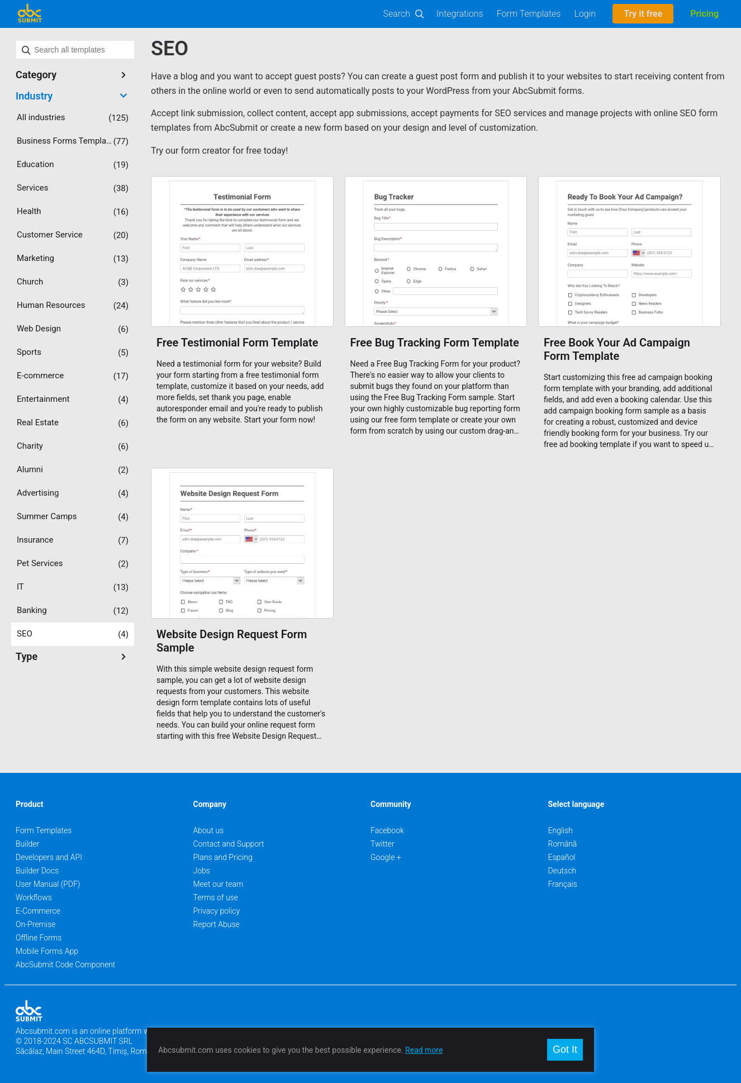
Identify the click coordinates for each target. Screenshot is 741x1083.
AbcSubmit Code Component (65, 964)
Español (562, 857)
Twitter (382, 843)
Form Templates (529, 13)
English (560, 830)
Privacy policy (216, 910)
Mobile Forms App (47, 951)
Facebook (387, 830)
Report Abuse (216, 924)
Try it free (643, 13)
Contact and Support (228, 843)
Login (585, 13)
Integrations (459, 13)
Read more (424, 1050)
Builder (27, 843)
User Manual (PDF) (48, 884)
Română (562, 843)
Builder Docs (37, 870)
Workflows (34, 897)
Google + (385, 857)
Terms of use (215, 897)
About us (208, 830)
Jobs (201, 870)
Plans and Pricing (223, 857)
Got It (565, 1049)
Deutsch (562, 870)
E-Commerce (38, 910)
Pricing (704, 13)
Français (562, 884)
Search (397, 13)
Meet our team (218, 884)
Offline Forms (38, 937)
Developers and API (49, 857)
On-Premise (36, 924)
